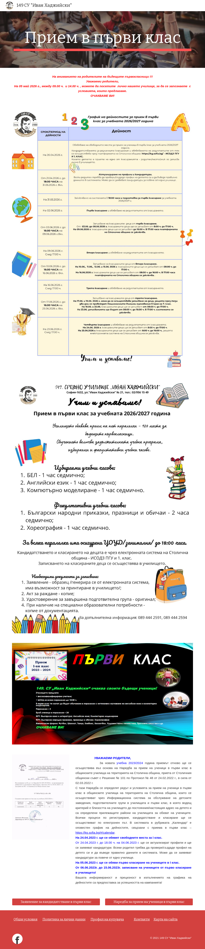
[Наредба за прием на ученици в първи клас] (149, 902)
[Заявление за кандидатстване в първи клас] (56, 902)
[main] (102, 39)
